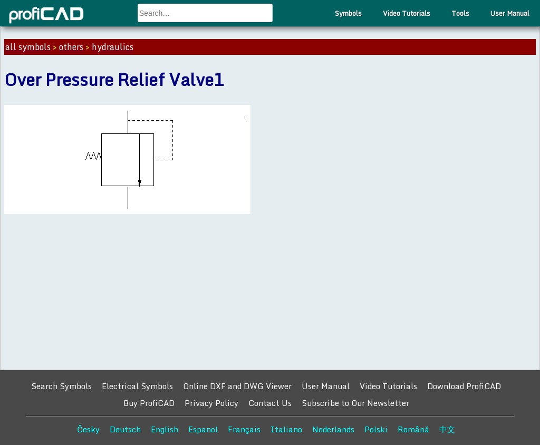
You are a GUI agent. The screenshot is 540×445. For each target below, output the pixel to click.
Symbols (348, 13)
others (71, 47)
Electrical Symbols (137, 386)
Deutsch (125, 429)
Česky (88, 429)
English (164, 429)
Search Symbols (61, 386)
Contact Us (270, 402)
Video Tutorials (406, 13)
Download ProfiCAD (464, 386)
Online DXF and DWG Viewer (237, 386)
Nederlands (333, 429)
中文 (447, 429)
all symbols (28, 47)
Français (244, 429)
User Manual (509, 13)
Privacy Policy (211, 402)
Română (413, 429)
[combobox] (205, 13)
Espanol (203, 429)
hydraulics (112, 47)
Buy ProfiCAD (149, 402)
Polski (376, 429)
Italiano (286, 429)
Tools (460, 13)
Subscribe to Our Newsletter (355, 402)
